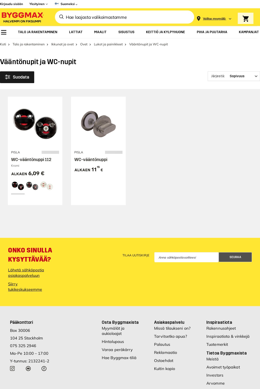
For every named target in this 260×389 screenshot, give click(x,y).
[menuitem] (3, 32)
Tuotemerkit (217, 344)
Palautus (162, 344)
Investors (214, 375)
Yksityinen (36, 4)
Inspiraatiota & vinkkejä (228, 336)
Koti (3, 44)
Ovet (83, 44)
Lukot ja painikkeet (108, 44)
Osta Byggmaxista (120, 322)
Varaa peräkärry (117, 349)
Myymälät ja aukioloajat (113, 331)
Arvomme (215, 383)
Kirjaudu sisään (11, 4)
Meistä (212, 359)
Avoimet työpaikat (223, 367)
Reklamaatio (165, 352)
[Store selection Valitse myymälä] (214, 18)
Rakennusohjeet (221, 328)
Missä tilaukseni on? (172, 328)
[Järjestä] (234, 76)
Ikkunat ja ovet (62, 44)
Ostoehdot (163, 360)
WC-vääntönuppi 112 (31, 159)
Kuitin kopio (164, 368)
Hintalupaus (113, 341)
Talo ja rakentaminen (29, 44)
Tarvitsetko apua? (170, 336)
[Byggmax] (22, 17)
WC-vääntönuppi (90, 159)
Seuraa (235, 257)
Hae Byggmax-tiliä (119, 357)
